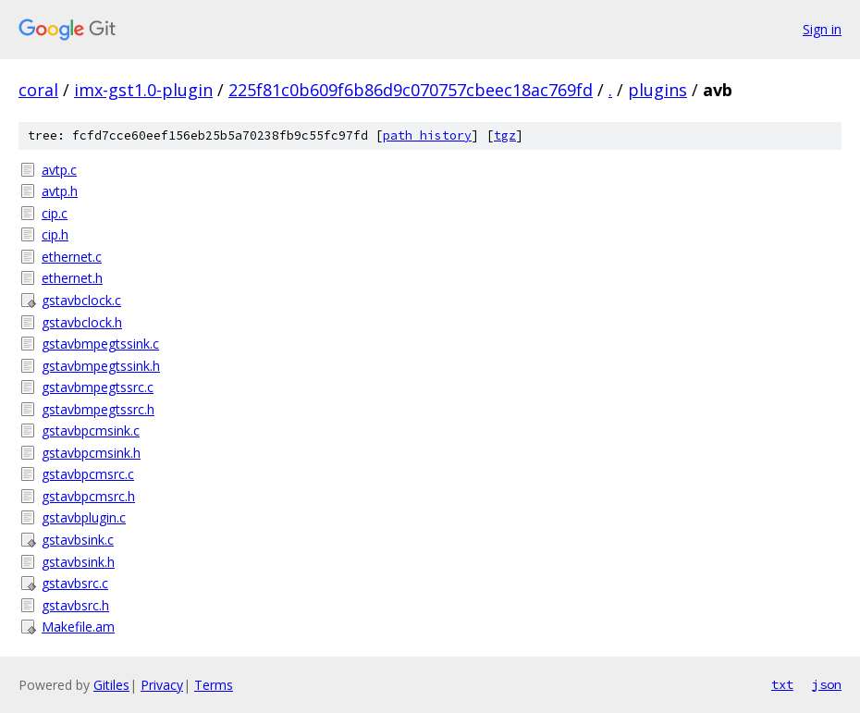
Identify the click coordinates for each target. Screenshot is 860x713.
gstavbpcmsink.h (91, 452)
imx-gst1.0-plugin (143, 90)
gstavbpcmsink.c (91, 430)
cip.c (55, 213)
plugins (657, 90)
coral (38, 90)
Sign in (822, 29)
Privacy (162, 685)
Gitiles (111, 685)
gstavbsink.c (78, 539)
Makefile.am (78, 626)
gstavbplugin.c (84, 517)
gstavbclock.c (81, 300)
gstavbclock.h (82, 322)
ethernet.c (72, 256)
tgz (505, 135)
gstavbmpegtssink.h (101, 366)
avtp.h (60, 191)
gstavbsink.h (78, 562)
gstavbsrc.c (75, 583)
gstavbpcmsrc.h (88, 496)
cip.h (55, 234)
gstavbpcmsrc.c (88, 474)
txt (782, 684)
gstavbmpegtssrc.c (98, 387)
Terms (213, 685)
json (827, 684)
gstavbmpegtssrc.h (98, 409)
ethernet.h (72, 278)
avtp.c (59, 169)
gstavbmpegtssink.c (100, 343)
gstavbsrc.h (75, 605)
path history (427, 135)
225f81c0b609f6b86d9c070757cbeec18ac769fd (410, 90)
